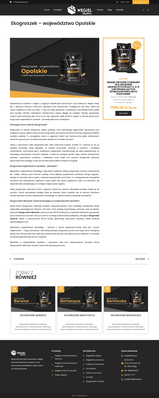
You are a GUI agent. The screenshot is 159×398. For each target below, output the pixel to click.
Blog (110, 10)
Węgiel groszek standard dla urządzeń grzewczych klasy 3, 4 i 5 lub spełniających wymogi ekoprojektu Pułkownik (123, 88)
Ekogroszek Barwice (33, 315)
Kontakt (119, 10)
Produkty (58, 10)
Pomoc (100, 10)
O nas (46, 10)
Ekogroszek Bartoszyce (79, 315)
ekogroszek (41, 116)
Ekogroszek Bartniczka (126, 315)
